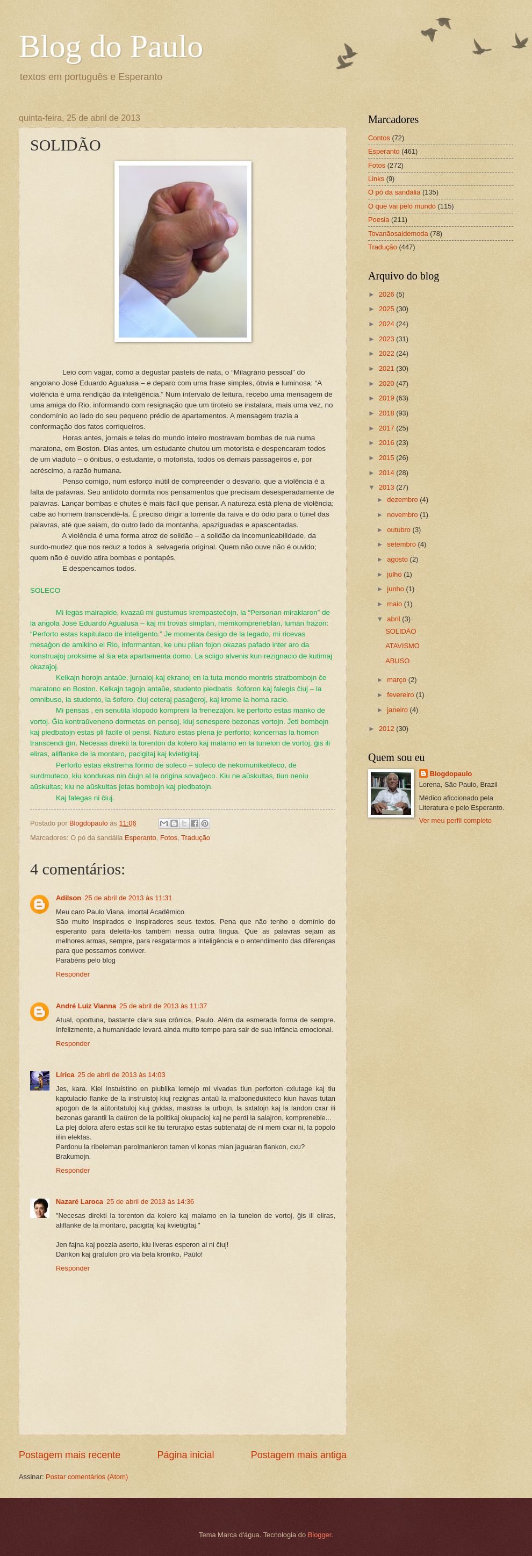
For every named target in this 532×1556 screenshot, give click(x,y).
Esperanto (140, 838)
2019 (387, 398)
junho (396, 589)
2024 (387, 324)
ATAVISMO (402, 646)
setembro (402, 544)
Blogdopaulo (451, 774)
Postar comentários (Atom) (87, 1477)
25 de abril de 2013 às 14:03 (121, 1075)
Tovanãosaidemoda (398, 234)
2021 (387, 368)
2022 (387, 353)
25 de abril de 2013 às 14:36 (150, 1202)
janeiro (398, 710)
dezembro (403, 500)
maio (395, 604)
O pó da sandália (394, 192)
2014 (387, 473)
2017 (387, 428)
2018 (387, 413)
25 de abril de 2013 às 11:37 (163, 1006)
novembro (403, 515)
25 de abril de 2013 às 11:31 (128, 898)
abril (394, 619)
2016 (387, 443)
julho (395, 574)
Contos (379, 138)
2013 (387, 487)
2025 (387, 309)
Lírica (65, 1075)
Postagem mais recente (69, 1455)
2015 (387, 458)
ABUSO (397, 661)
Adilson (68, 898)
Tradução (195, 838)
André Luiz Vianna (86, 1006)
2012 (387, 729)
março (397, 680)
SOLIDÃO (400, 631)
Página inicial (185, 1455)
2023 (387, 339)
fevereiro (401, 695)
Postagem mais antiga (299, 1455)
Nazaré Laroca (79, 1202)
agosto (398, 559)
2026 (387, 294)
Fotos (168, 838)
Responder (73, 974)
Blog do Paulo (111, 46)
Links (376, 179)
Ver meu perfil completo (455, 820)
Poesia (378, 220)
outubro (399, 530)
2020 (387, 383)
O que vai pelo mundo (402, 206)
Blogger (320, 1535)
